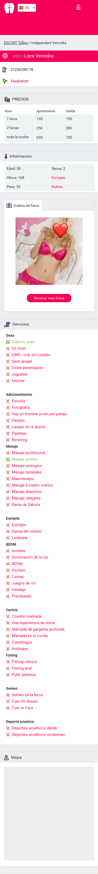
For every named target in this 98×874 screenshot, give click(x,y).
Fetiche (18, 380)
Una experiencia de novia (33, 623)
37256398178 (21, 69)
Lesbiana (19, 537)
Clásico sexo (23, 342)
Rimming (19, 440)
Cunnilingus (22, 642)
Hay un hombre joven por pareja (39, 414)
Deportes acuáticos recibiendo (38, 734)
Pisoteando (22, 596)
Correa (18, 576)
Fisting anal (22, 668)
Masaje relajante (26, 498)
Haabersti (15, 81)
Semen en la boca (27, 695)
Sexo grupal (22, 361)
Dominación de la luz (30, 557)
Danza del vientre (26, 531)
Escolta (18, 401)
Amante (18, 550)
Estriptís (19, 525)
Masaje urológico (27, 465)
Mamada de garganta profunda (38, 629)
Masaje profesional (28, 452)
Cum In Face (22, 708)
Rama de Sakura (26, 504)
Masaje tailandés (26, 472)
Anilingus (20, 648)
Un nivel (19, 348)
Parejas (18, 420)
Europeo (58, 177)
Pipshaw (19, 433)
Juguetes (20, 374)
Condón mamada (26, 616)
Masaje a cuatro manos (32, 485)
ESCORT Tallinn (16, 43)
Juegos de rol (23, 583)
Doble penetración (27, 367)
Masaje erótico (25, 459)
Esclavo (19, 570)
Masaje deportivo (27, 491)
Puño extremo (24, 674)
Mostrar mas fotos (49, 298)
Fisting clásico (24, 661)
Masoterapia (23, 478)
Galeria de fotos (22, 205)
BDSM (17, 563)
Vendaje (19, 589)
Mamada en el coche (30, 635)
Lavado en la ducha (28, 427)
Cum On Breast (25, 701)
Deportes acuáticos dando (34, 728)
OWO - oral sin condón (31, 355)
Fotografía (21, 407)
